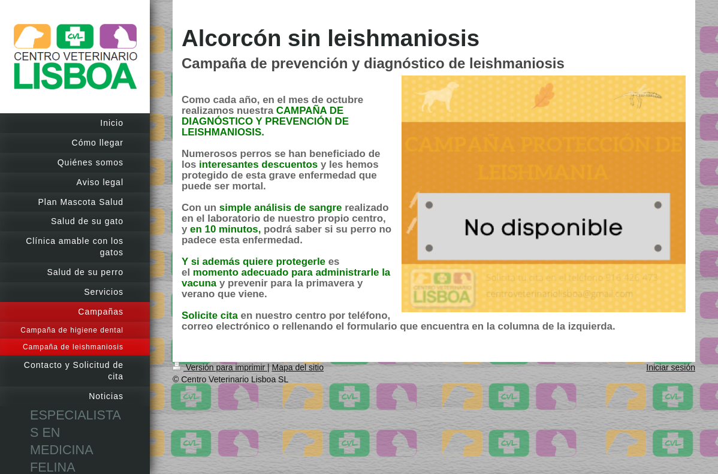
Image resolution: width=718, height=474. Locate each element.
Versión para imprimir (220, 367)
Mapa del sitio (298, 367)
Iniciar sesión (670, 367)
